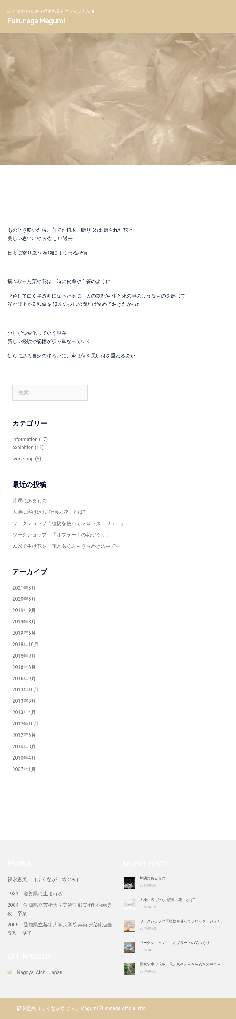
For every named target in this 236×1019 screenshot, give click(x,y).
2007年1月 (24, 769)
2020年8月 (24, 599)
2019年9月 (24, 610)
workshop (23, 459)
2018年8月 (24, 667)
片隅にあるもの (29, 501)
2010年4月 (24, 758)
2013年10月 (25, 690)
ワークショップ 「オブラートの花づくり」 (61, 535)
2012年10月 (25, 724)
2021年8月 (24, 588)
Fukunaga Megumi (36, 20)
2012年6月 (24, 735)
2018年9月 (24, 656)
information (25, 439)
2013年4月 (24, 712)
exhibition (22, 447)
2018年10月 (25, 644)
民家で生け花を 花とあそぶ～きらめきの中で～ (66, 546)
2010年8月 (24, 746)
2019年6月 (24, 633)
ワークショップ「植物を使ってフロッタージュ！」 (68, 523)
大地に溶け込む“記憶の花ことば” (48, 512)
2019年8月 (24, 622)
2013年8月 (24, 701)
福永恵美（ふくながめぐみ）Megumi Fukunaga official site (81, 1008)
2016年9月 (24, 678)
